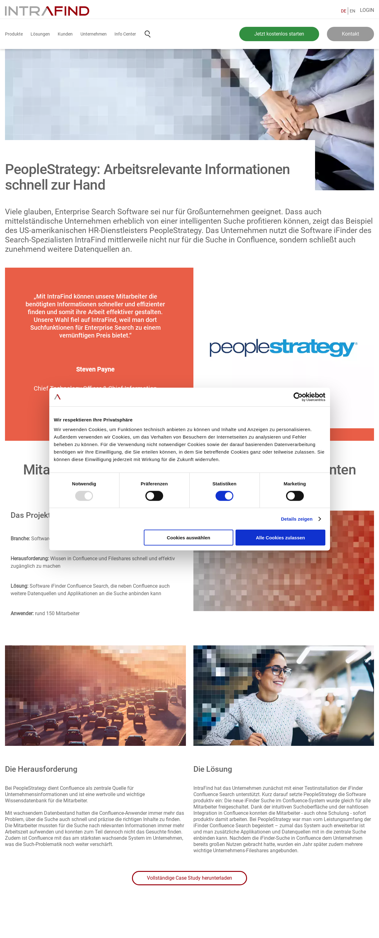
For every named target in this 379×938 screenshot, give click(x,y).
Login (367, 10)
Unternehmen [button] (93, 34)
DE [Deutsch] (343, 10)
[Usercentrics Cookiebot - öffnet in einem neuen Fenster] (298, 396)
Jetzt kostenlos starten (279, 34)
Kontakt (350, 34)
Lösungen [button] (40, 34)
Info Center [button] (125, 34)
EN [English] (352, 10)
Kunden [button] (65, 34)
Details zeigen (297, 518)
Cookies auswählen (188, 537)
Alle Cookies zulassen (280, 537)
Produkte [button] (14, 34)
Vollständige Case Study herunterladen (189, 878)
